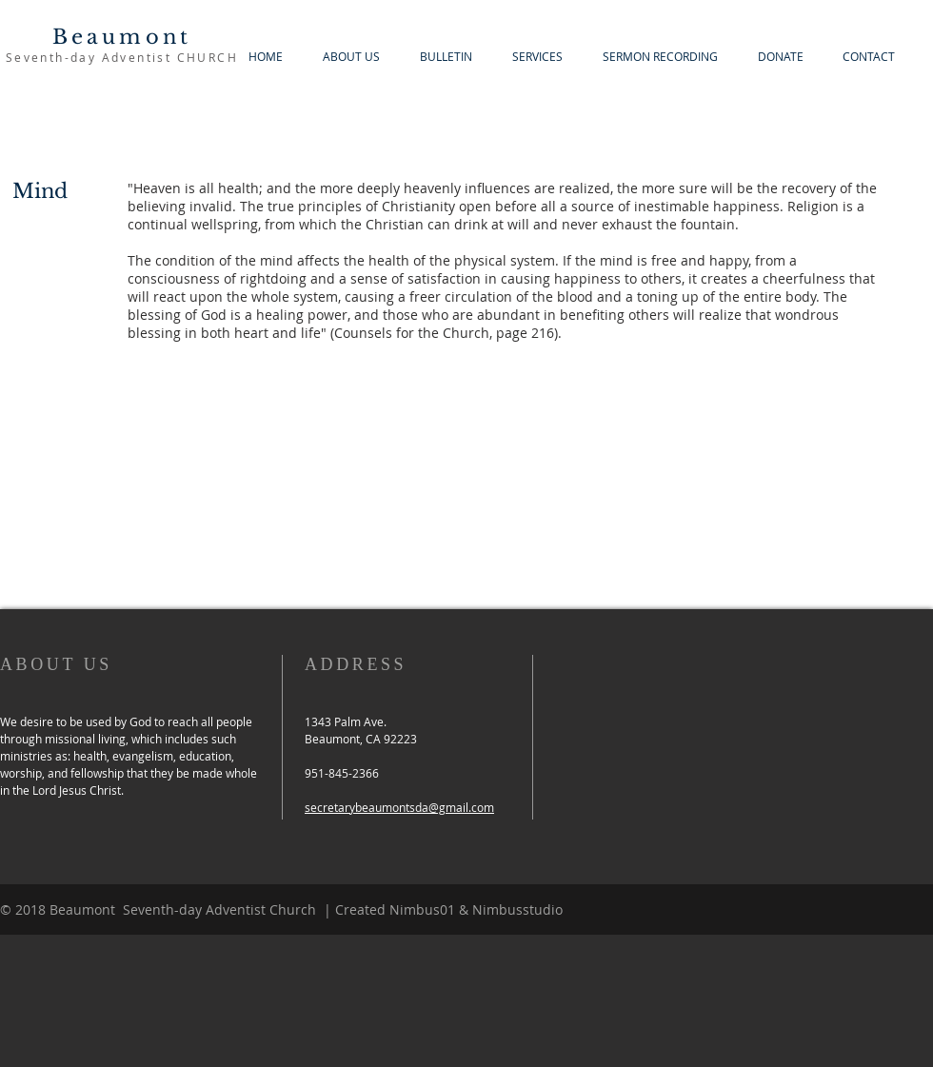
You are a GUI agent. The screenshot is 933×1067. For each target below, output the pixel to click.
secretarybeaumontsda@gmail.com (399, 807)
